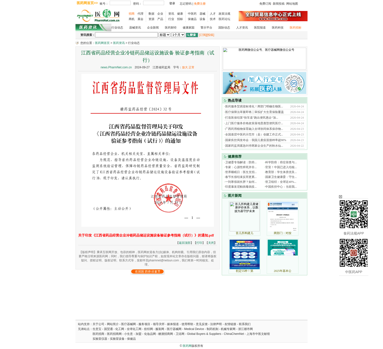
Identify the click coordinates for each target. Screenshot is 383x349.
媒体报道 (173, 324)
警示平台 (206, 27)
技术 (213, 19)
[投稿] (210, 35)
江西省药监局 (161, 67)
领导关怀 (159, 324)
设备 (202, 19)
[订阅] (203, 35)
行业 (171, 19)
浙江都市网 (245, 329)
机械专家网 (228, 329)
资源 (151, 19)
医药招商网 (114, 334)
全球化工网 (134, 329)
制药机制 (212, 329)
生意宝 (97, 329)
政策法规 (224, 13)
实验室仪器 (100, 338)
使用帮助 (187, 324)
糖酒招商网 (165, 334)
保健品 (192, 19)
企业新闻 (153, 27)
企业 (160, 13)
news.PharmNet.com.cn (116, 67)
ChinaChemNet (234, 334)
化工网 (119, 329)
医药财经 (171, 27)
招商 (132, 13)
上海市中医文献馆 (258, 334)
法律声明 (216, 324)
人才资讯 (242, 27)
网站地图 (292, 3)
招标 (180, 19)
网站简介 (113, 324)
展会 (140, 19)
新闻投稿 (279, 3)
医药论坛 (224, 19)
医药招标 (295, 27)
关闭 (211, 243)
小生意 (128, 334)
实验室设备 (117, 338)
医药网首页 (102, 43)
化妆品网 (150, 334)
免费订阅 (265, 3)
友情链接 (230, 324)
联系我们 (245, 324)
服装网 (159, 329)
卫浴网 (180, 334)
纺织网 (148, 329)
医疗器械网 (128, 324)
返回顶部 (185, 243)
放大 (185, 67)
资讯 (171, 13)
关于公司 (98, 324)
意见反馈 (202, 324)
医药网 (187, 346)
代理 (140, 13)
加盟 (139, 334)
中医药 (192, 13)
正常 (191, 67)
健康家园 (188, 27)
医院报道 (260, 27)
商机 (132, 19)
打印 (199, 243)
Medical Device (194, 329)
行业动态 (117, 27)
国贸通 (108, 329)
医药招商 (98, 334)
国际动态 (224, 27)
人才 (213, 13)
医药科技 (278, 27)
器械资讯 (135, 27)
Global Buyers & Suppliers (204, 334)
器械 (202, 13)
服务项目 (144, 324)
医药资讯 (119, 43)
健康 (180, 13)
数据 (151, 13)
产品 (160, 19)
